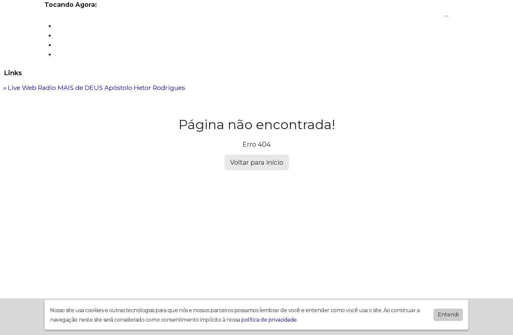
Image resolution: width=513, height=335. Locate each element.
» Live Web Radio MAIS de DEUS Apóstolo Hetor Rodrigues (94, 88)
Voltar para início (256, 162)
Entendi (448, 314)
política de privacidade (269, 320)
